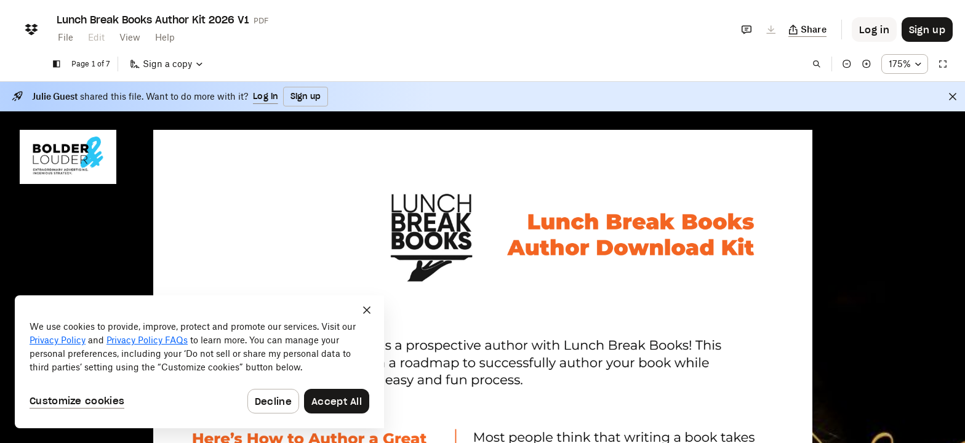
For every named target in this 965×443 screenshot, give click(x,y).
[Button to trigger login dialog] (874, 29)
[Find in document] (817, 64)
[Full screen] (943, 64)
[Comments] (746, 29)
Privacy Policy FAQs (147, 340)
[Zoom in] (866, 64)
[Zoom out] (847, 64)
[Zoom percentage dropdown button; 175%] (904, 64)
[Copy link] (807, 29)
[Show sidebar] (56, 64)
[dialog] (199, 361)
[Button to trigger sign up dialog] (927, 29)
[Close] (953, 96)
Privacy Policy (58, 340)
